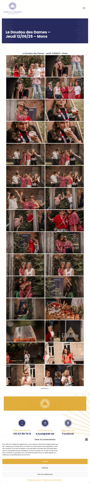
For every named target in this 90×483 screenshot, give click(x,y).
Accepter (44, 461)
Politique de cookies (34, 480)
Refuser (45, 468)
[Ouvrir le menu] (84, 8)
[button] (86, 439)
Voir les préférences (45, 474)
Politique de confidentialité (52, 480)
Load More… (45, 388)
